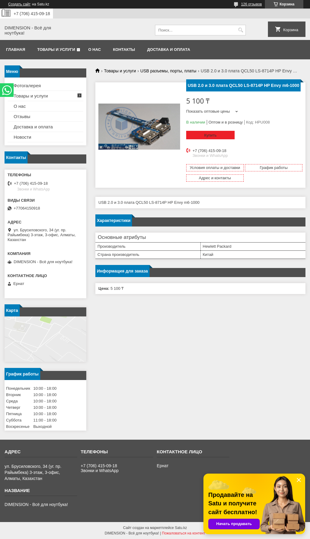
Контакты (124, 49)
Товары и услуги (56, 49)
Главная (15, 49)
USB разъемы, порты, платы (168, 70)
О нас (94, 49)
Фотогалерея (27, 85)
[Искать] (240, 30)
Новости (22, 137)
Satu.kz (181, 528)
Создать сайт (19, 4)
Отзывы (22, 116)
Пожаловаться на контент (183, 533)
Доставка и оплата (168, 49)
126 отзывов (251, 4)
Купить (210, 135)
